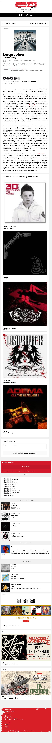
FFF (12, 546)
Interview (13, 576)
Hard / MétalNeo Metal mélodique (15, 508)
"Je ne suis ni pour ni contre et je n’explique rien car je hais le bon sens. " (26, 588)
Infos (30, 12)
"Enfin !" (13, 568)
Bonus (34, 12)
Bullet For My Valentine (9, 328)
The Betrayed (14, 527)
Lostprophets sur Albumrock (26, 500)
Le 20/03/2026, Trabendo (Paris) (11, 665)
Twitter (6, 726)
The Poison (6, 330)
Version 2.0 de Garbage (10, 23)
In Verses (13, 566)
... (2, 627)
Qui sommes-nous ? (9, 711)
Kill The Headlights (8, 433)
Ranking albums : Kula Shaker (10, 626)
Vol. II (12, 586)
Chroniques (19, 12)
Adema (5, 431)
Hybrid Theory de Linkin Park (38, 23)
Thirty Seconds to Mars (9, 226)
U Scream (13, 548)
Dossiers (25, 12)
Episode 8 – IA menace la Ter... (10, 698)
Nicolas (5, 84)
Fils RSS (6, 728)
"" (26, 552)
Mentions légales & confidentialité (13, 720)
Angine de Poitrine (16, 584)
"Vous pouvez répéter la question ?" (18, 578)
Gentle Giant (14, 574)
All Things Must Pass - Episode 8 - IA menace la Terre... (17, 697)
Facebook (6, 724)
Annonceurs (7, 716)
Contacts (6, 713)
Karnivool (13, 564)
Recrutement (7, 715)
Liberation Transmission (9, 382)
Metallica (5, 277)
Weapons (13, 517)
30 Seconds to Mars (8, 228)
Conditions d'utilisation (10, 718)
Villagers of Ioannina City (9, 663)
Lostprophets (13, 54)
